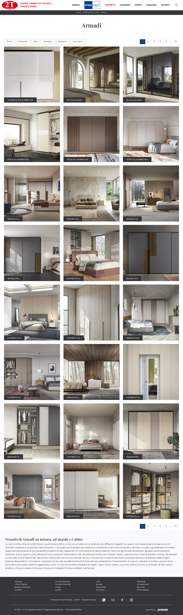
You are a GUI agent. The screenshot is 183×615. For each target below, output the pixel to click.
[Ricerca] (176, 5)
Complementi (143, 584)
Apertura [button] (62, 42)
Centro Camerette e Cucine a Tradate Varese (35, 5)
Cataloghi (151, 5)
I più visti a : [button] (78, 42)
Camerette (110, 5)
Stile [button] (35, 42)
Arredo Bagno (143, 590)
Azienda (76, 5)
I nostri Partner (21, 584)
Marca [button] (9, 42)
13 (176, 42)
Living (57, 587)
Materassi (141, 582)
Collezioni (125, 5)
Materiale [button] (22, 42)
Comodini (100, 590)
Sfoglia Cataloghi (22, 587)
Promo (138, 5)
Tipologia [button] (47, 42)
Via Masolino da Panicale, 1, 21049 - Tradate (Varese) (73, 600)
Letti (98, 582)
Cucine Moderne (62, 582)
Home (78, 12)
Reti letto (141, 587)
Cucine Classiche (63, 584)
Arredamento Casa (91, 12)
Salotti (58, 590)
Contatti (165, 5)
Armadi (104, 12)
